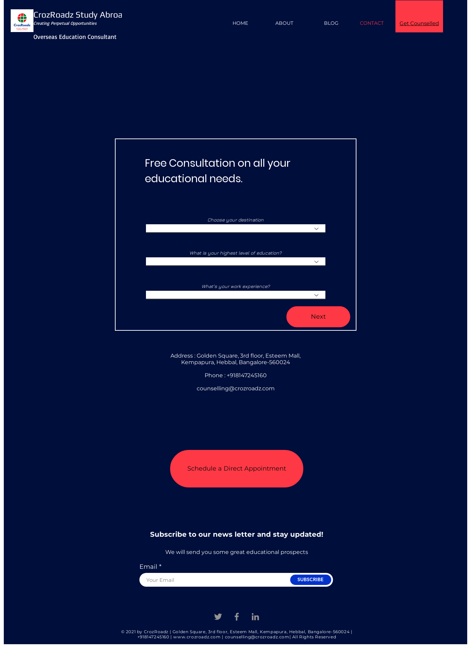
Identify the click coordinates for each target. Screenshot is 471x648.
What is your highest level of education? (235, 252)
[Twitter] (218, 616)
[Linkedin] (255, 616)
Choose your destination (235, 219)
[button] (236, 468)
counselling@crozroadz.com (236, 388)
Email (148, 567)
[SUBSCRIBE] (310, 580)
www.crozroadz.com (196, 636)
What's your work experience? (236, 286)
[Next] (318, 316)
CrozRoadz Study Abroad (80, 15)
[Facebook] (237, 616)
